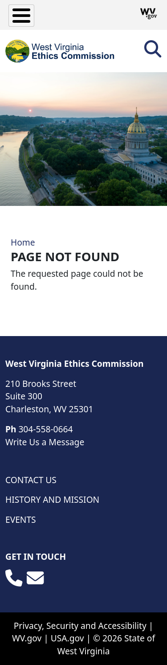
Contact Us (31, 480)
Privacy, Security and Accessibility (80, 626)
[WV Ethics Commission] (60, 51)
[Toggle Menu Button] (21, 15)
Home (23, 242)
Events (20, 519)
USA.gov (67, 638)
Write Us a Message (44, 442)
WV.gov (26, 638)
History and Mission (52, 499)
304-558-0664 (45, 429)
